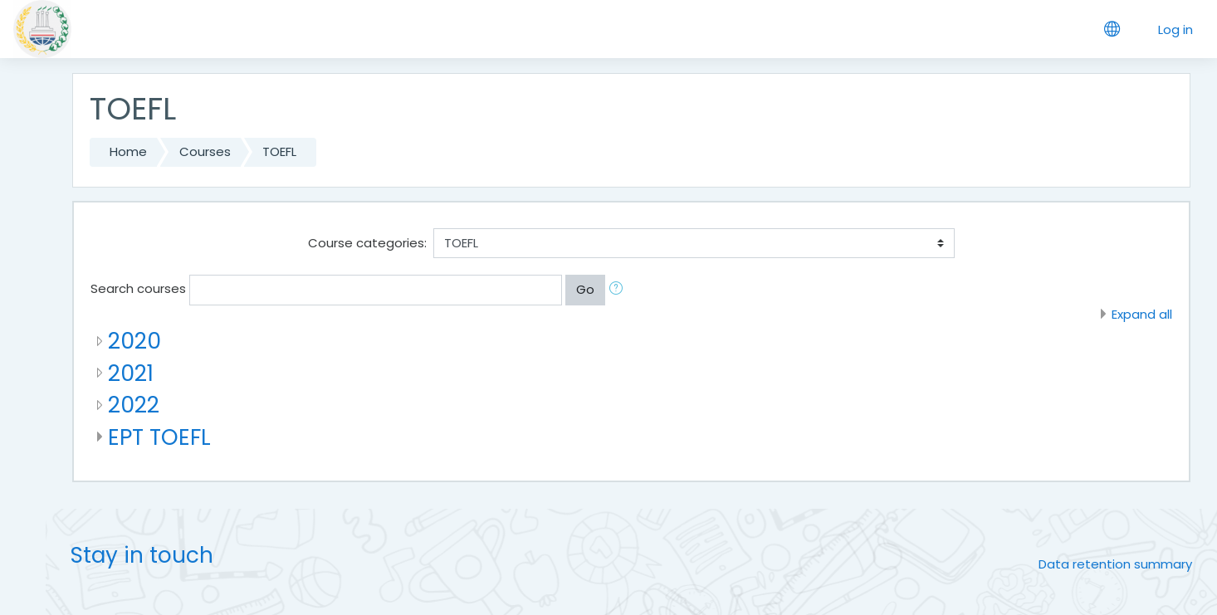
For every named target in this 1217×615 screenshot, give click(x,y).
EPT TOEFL (159, 437)
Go (585, 289)
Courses (205, 151)
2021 (131, 373)
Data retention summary (1115, 564)
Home (128, 151)
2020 (134, 340)
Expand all (1142, 314)
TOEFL (279, 151)
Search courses (138, 288)
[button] (619, 290)
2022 (133, 404)
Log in (1175, 29)
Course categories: (367, 242)
